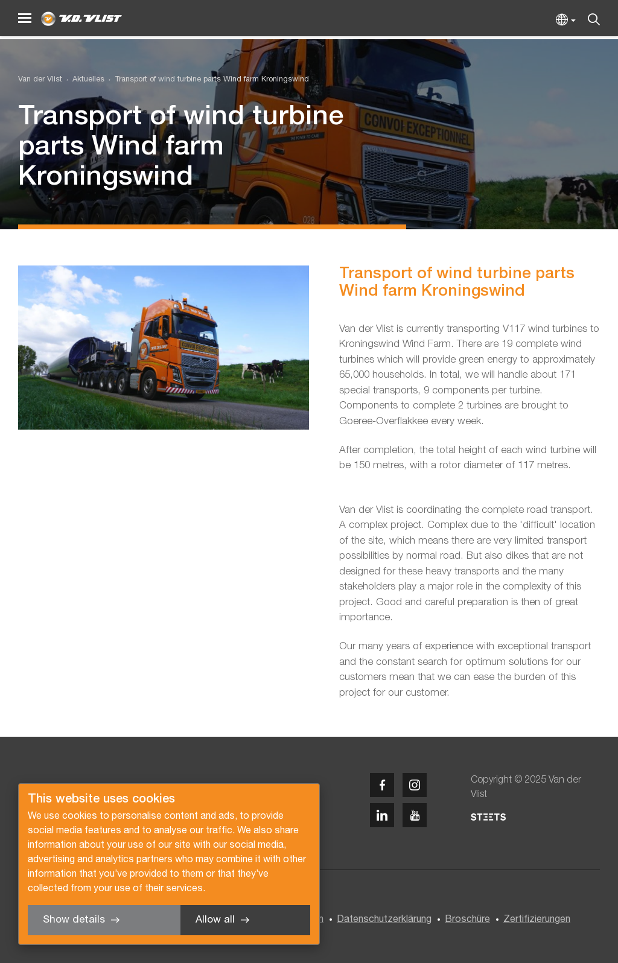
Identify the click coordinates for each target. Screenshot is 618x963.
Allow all (215, 919)
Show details (74, 919)
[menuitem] (83, 79)
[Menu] (24, 18)
